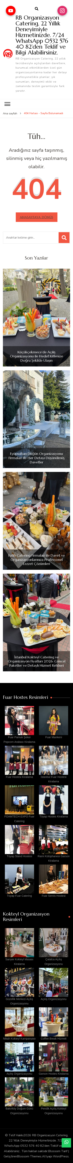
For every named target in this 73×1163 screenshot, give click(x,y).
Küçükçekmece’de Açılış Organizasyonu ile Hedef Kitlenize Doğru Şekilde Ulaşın (36, 356)
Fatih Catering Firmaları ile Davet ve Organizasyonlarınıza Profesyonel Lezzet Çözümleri (36, 559)
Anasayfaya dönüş (36, 217)
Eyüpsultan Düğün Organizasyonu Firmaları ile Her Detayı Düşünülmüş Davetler (37, 458)
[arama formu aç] (36, 9)
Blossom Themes (29, 1156)
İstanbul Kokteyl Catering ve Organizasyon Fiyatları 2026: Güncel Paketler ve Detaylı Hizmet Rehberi (36, 661)
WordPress (61, 1156)
